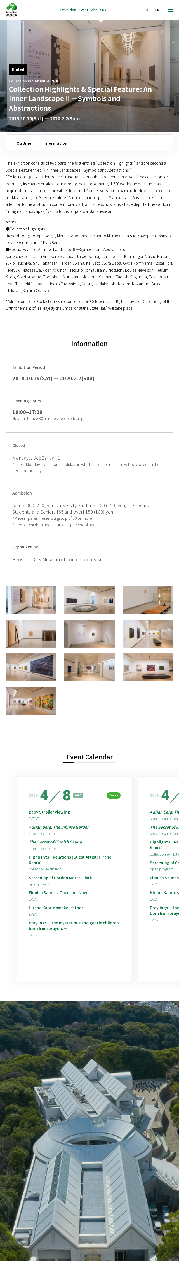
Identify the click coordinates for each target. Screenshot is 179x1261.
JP (147, 9)
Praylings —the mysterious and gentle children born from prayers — (74, 925)
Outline (24, 143)
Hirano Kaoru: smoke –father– (57, 907)
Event (83, 10)
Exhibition (68, 10)
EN (157, 9)
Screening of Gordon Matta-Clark (60, 877)
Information (55, 143)
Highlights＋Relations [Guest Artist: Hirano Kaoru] (70, 859)
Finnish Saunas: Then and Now (58, 892)
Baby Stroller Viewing (49, 812)
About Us (98, 10)
